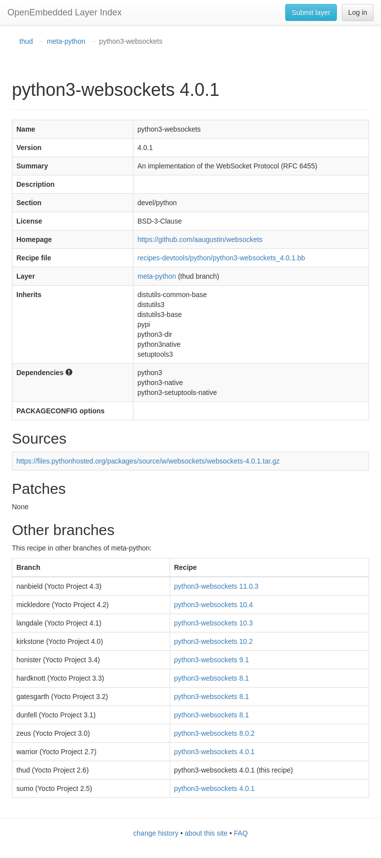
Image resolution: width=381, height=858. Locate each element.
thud (26, 41)
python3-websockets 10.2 (213, 641)
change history (156, 833)
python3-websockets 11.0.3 (216, 586)
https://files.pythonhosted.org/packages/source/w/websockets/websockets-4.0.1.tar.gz (148, 461)
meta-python (66, 41)
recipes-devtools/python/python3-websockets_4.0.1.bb (221, 258)
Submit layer (311, 12)
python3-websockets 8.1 (211, 678)
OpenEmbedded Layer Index (64, 12)
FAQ (241, 833)
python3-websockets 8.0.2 (214, 733)
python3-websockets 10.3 (213, 623)
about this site (206, 833)
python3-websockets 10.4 (213, 605)
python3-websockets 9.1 (211, 660)
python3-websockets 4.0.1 (214, 752)
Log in (357, 12)
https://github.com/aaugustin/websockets (199, 239)
